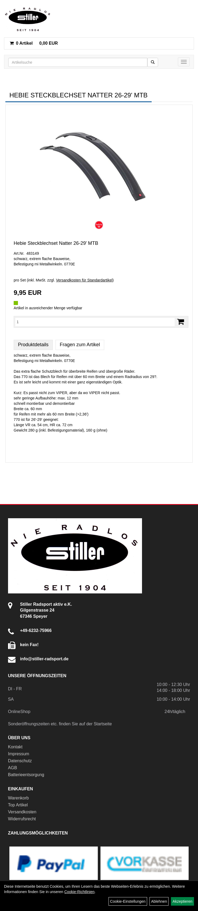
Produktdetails (33, 344)
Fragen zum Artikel (80, 344)
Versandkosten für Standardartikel (84, 280)
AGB (12, 767)
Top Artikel (18, 805)
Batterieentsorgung (26, 774)
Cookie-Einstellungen (127, 901)
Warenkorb (18, 798)
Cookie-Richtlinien (79, 892)
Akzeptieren (182, 901)
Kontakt (15, 747)
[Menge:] (95, 322)
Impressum (18, 754)
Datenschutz (20, 760)
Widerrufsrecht (22, 819)
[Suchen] (152, 62)
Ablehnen (159, 901)
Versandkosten (22, 812)
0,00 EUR (34, 43)
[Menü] (184, 61)
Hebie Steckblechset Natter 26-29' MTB (56, 243)
